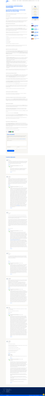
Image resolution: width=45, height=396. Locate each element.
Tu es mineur (12, 4)
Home (6, 4)
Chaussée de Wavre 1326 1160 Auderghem (9, 390)
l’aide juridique (18, 205)
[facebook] (36, 0)
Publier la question (10, 150)
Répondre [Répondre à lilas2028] (9, 353)
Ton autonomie (9, 4)
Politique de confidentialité (36, 395)
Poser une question (35, 17)
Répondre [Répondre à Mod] (9, 164)
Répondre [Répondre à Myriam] (9, 313)
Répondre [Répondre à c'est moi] (9, 185)
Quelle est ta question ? (9, 140)
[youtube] (38, 0)
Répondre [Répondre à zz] (9, 229)
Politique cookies (31, 395)
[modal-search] (35, 0)
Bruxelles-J (7, 395)
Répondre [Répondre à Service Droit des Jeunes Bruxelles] (11, 248)
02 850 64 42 (7, 391)
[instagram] (37, 0)
